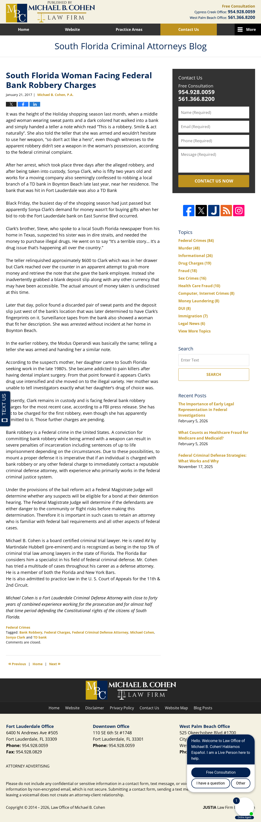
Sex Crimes (192, 278)
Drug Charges (194, 263)
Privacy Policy (122, 707)
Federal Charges (57, 632)
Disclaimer (94, 707)
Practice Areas (129, 29)
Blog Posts (203, 707)
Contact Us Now (214, 181)
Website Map (176, 707)
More (251, 29)
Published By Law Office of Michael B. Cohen (222, 11)
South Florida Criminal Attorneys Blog (50, 11)
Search (213, 374)
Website (72, 29)
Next (54, 663)
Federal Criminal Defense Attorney (100, 632)
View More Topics (194, 331)
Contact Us (188, 29)
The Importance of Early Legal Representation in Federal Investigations (206, 409)
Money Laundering (198, 300)
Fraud (187, 270)
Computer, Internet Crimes (206, 293)
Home (23, 29)
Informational (195, 255)
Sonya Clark (15, 637)
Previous (17, 663)
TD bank (40, 637)
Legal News (191, 323)
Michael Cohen (142, 632)
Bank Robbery (30, 632)
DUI (184, 308)
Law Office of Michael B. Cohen (78, 807)
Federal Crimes (18, 627)
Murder (189, 248)
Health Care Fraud (199, 285)
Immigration (193, 316)
